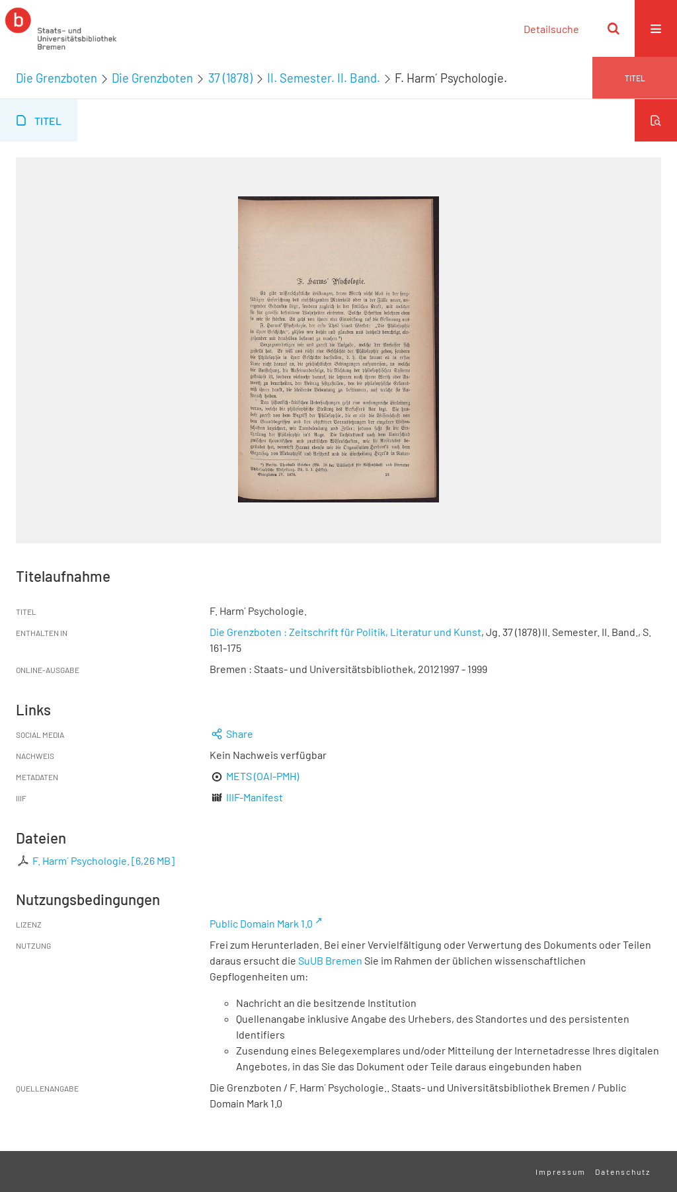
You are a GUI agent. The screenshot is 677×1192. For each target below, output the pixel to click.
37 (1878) (230, 78)
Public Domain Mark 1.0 (261, 923)
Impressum (561, 1171)
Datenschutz (623, 1171)
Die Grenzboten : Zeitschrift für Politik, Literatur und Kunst (345, 631)
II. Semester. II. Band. (323, 78)
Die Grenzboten (56, 78)
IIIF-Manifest (254, 797)
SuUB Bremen (330, 960)
